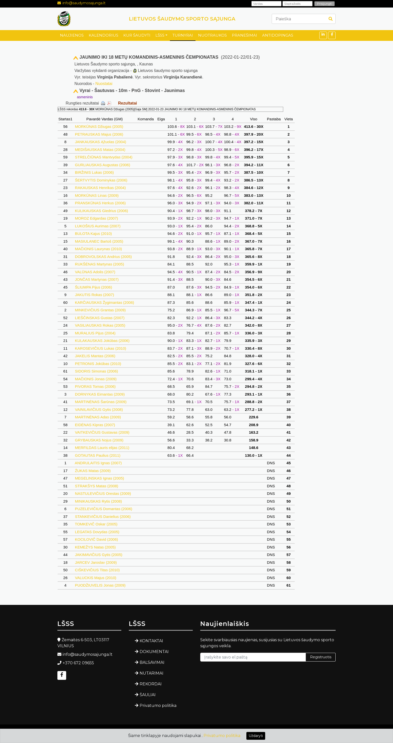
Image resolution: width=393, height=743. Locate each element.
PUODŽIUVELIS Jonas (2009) (100, 585)
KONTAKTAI (151, 640)
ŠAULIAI (148, 694)
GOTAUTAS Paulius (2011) (98, 455)
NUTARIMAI (151, 673)
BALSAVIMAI (152, 662)
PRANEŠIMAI (244, 35)
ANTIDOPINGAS (277, 35)
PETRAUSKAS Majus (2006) (99, 134)
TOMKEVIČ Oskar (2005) (96, 524)
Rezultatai (127, 103)
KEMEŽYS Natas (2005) (95, 547)
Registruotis (320, 657)
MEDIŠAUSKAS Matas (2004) (100, 149)
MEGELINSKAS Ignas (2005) (99, 478)
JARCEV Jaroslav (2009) (96, 562)
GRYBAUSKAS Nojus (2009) (99, 440)
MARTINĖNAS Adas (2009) (98, 417)
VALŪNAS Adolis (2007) (95, 272)
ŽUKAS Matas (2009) (93, 471)
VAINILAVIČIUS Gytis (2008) (99, 409)
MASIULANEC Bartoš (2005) (99, 241)
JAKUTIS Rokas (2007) (94, 295)
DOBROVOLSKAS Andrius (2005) (103, 256)
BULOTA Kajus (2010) (93, 233)
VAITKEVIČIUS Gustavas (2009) (102, 432)
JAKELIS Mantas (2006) (95, 356)
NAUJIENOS (72, 35)
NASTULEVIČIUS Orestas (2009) (103, 493)
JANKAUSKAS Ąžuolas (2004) (100, 142)
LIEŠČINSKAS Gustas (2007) (100, 318)
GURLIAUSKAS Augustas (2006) (102, 165)
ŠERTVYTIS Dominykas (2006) (101, 180)
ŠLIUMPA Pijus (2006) (93, 287)
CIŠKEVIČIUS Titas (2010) (97, 570)
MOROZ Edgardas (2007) (96, 218)
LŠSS (159, 35)
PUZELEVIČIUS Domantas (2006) (103, 509)
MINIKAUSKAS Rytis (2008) (98, 501)
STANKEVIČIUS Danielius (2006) (103, 516)
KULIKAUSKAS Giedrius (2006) (101, 211)
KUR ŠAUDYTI (136, 35)
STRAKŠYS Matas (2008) (96, 486)
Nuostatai (104, 83)
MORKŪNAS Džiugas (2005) (99, 126)
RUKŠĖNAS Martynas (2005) (99, 264)
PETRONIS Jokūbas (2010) (98, 363)
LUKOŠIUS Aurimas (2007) (98, 226)
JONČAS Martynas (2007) (97, 279)
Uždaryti (256, 735)
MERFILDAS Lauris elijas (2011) (102, 447)
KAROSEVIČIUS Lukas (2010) (100, 348)
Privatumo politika (158, 705)
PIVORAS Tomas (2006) (95, 386)
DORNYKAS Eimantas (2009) (100, 394)
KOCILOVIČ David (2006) (96, 539)
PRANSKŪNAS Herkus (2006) (100, 203)
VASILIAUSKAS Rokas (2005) (100, 325)
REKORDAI (151, 684)
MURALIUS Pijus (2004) (95, 333)
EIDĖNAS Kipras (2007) (95, 425)
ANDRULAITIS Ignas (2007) (98, 463)
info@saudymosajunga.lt (84, 3)
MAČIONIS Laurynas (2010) (98, 249)
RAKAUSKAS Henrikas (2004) (100, 187)
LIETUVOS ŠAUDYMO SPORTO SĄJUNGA (182, 19)
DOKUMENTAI (154, 651)
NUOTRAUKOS (212, 35)
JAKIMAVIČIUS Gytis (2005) (98, 554)
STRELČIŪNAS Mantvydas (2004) (104, 157)
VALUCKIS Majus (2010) (95, 578)
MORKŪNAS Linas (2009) (97, 195)
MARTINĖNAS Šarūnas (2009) (101, 402)
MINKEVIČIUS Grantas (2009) (100, 310)
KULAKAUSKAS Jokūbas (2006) (102, 340)
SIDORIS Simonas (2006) (96, 371)
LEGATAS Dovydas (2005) (97, 532)
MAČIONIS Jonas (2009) (96, 379)
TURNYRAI (182, 35)
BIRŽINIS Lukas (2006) (94, 172)
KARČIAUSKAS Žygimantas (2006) (104, 302)
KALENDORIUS (103, 35)
